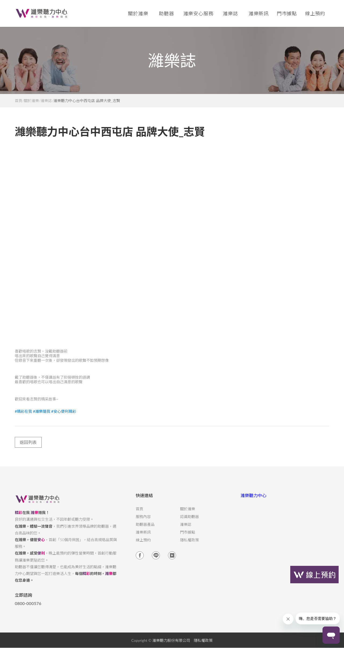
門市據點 (187, 536)
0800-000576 (28, 608)
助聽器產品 (145, 529)
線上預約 (315, 13)
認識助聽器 (189, 521)
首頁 (18, 101)
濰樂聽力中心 (253, 499)
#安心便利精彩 (63, 415)
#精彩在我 (23, 415)
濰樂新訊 (259, 13)
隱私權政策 (189, 544)
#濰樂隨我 (41, 415)
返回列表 (28, 446)
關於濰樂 (31, 101)
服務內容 (143, 521)
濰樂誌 (46, 101)
